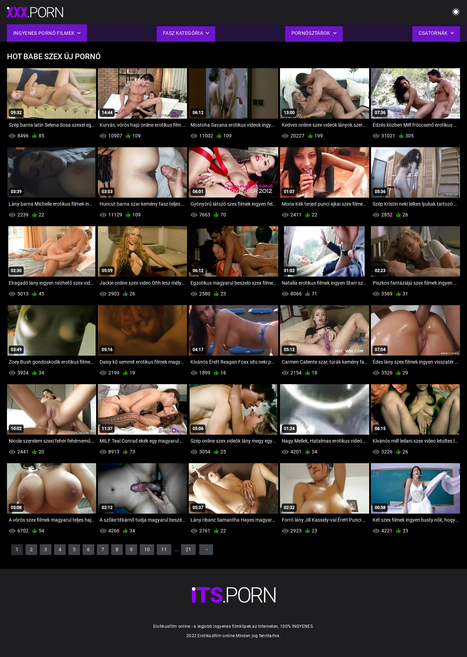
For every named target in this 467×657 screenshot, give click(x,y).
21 (188, 549)
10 (147, 549)
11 (164, 549)
